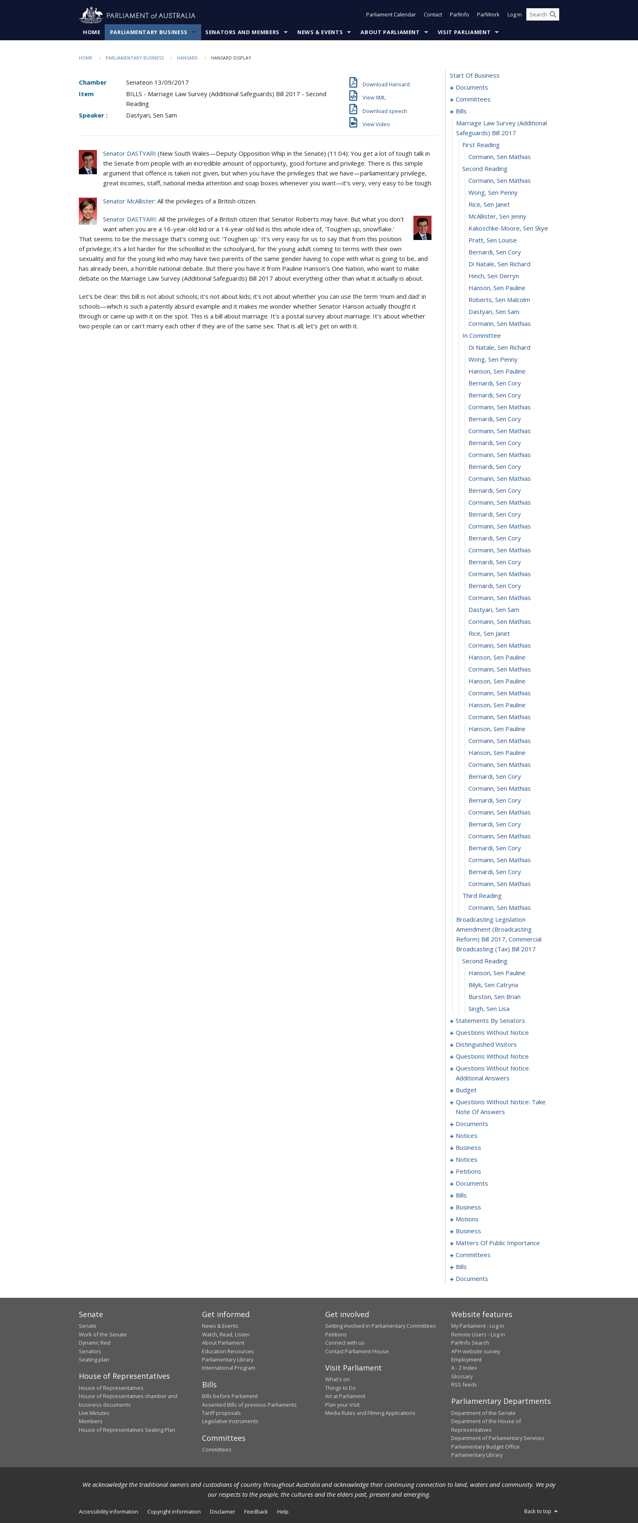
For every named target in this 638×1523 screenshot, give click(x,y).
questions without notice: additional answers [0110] (493, 1073)
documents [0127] (472, 1124)
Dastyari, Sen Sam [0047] (493, 610)
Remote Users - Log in (478, 1334)
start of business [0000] (475, 76)
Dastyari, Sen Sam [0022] (493, 312)
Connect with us (345, 1343)
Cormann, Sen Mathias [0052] (499, 669)
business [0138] (468, 1148)
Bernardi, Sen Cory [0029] (494, 395)
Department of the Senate (483, 1413)
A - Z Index (464, 1368)
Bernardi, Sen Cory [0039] (494, 514)
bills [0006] (461, 111)
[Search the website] (542, 15)
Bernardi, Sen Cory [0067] (494, 848)
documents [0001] (472, 87)
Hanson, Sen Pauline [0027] (497, 371)
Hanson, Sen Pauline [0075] (497, 973)
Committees (217, 1450)
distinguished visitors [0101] (486, 1045)
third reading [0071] (482, 896)
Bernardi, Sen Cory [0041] (494, 538)
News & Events (320, 32)
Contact (433, 15)
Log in (514, 15)
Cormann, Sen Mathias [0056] (499, 717)
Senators (90, 1351)
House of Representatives (111, 1387)
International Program (228, 1368)
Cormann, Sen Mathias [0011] (499, 181)
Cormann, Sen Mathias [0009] (499, 157)
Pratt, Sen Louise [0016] (492, 240)
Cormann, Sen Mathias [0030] (499, 407)
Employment (466, 1360)
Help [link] (283, 1512)
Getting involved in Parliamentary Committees (380, 1326)
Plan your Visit (342, 1404)
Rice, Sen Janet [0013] (489, 205)
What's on (337, 1379)
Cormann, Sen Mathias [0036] (499, 479)
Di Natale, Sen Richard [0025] (499, 348)
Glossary (462, 1376)
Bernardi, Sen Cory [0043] (494, 562)
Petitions (336, 1334)
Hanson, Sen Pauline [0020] (497, 288)
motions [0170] (467, 1219)
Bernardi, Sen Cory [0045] (494, 586)
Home (92, 32)
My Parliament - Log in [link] (477, 1326)
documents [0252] (472, 1279)
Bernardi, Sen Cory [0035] (494, 467)
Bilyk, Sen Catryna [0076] (493, 985)
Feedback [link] (256, 1512)
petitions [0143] (468, 1172)
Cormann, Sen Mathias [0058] (499, 741)
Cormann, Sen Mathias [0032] (499, 431)
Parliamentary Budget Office (485, 1446)
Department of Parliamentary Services (497, 1438)
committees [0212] (473, 1255)
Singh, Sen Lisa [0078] (488, 1009)
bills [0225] (461, 1267)
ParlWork (488, 15)
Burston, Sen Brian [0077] (494, 997)
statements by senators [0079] (490, 1021)
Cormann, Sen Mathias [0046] (499, 598)
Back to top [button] (541, 1511)
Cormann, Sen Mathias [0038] (499, 502)
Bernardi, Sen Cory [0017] (494, 252)
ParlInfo (459, 15)
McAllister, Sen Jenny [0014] (497, 216)
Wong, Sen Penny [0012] (493, 193)
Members (91, 1421)
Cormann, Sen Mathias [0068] (499, 860)
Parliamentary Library (227, 1360)
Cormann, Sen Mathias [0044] (499, 574)
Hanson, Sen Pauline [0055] (497, 705)
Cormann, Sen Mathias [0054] (499, 693)
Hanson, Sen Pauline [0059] (497, 753)
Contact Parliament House (357, 1351)
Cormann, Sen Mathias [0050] (499, 646)
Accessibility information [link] (108, 1512)
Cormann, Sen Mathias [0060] (499, 765)
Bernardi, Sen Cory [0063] (494, 800)
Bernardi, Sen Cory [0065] (494, 824)
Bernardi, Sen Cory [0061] (494, 777)
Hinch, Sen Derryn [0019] (493, 276)
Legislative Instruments (230, 1421)
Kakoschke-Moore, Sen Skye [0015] (508, 228)
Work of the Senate (103, 1334)
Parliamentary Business (149, 32)
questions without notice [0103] (492, 1056)
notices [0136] (466, 1136)
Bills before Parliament (230, 1396)
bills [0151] (461, 1195)
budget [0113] (466, 1090)
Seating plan (94, 1360)
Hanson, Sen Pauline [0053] (497, 681)
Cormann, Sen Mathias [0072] (499, 908)
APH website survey (475, 1351)
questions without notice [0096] (492, 1033)
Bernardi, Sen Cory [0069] (494, 872)
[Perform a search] (553, 15)
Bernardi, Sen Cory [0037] (494, 491)
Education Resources (228, 1351)
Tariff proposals (221, 1413)
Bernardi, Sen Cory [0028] (494, 383)
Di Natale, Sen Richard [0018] (499, 264)
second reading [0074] (484, 961)
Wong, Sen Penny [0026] (493, 359)
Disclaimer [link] (222, 1512)
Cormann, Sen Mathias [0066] (499, 836)
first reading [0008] (481, 145)
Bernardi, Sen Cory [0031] (494, 419)
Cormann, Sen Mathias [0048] (499, 622)
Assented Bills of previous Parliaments (249, 1404)
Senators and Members (242, 32)
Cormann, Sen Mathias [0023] (499, 324)
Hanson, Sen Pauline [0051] (497, 657)
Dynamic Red (94, 1343)
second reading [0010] (484, 169)
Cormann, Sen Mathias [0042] (499, 550)
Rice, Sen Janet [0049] (489, 634)
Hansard (187, 58)
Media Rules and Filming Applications (370, 1413)
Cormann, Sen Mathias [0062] (499, 789)
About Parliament (390, 32)
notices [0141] (466, 1160)
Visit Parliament (464, 32)
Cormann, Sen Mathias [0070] (499, 884)
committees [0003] (473, 99)
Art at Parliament (345, 1396)
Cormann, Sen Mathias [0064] (499, 812)
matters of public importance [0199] (498, 1243)
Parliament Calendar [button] (391, 15)
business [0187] (468, 1231)
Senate (87, 1326)
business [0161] (468, 1207)
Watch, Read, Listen (226, 1334)
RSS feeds (464, 1385)
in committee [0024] (481, 336)
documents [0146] (472, 1183)
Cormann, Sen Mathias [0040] (499, 526)
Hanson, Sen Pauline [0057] (497, 729)
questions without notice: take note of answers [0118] (501, 1107)
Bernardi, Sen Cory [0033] (494, 443)
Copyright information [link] (174, 1512)
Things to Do (340, 1387)
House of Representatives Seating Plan (127, 1429)
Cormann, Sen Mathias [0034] (499, 455)
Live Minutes (94, 1413)
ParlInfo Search (470, 1343)
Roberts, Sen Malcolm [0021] (499, 300)
